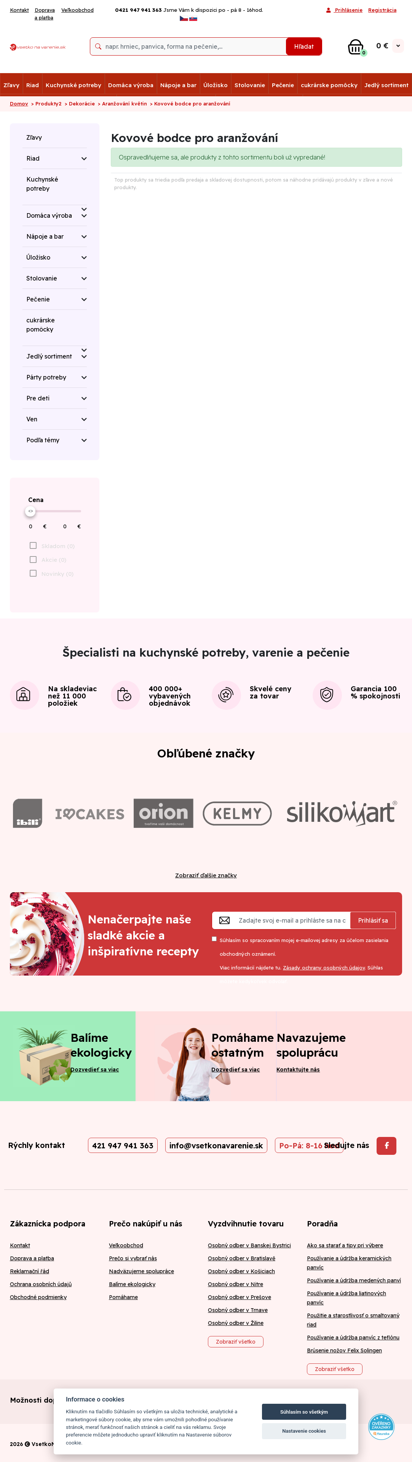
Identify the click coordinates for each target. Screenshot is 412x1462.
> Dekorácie (80, 103)
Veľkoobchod (77, 10)
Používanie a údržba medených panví (354, 1280)
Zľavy (11, 85)
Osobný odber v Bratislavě (241, 1258)
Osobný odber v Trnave (238, 1310)
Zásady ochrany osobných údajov (324, 968)
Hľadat (304, 46)
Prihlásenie (344, 10)
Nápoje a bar (178, 85)
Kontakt (19, 10)
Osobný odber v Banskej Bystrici (249, 1245)
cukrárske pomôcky (329, 85)
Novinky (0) (57, 573)
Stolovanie (250, 85)
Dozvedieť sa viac (94, 1069)
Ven (31, 419)
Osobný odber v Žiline (235, 1323)
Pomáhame (123, 1297)
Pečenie (283, 85)
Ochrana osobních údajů (41, 1284)
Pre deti (38, 398)
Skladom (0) (58, 546)
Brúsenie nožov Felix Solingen (344, 1350)
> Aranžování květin (122, 103)
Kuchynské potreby (73, 85)
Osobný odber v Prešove (239, 1297)
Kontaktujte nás (298, 1069)
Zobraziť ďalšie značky (206, 875)
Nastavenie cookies (304, 1431)
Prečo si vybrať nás (133, 1258)
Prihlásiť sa (373, 920)
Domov (19, 103)
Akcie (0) (54, 559)
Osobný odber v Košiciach (241, 1271)
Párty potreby (46, 377)
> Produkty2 (46, 103)
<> (30, 510)
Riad (32, 85)
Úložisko (215, 85)
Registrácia (382, 10)
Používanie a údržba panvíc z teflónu (353, 1337)
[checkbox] (50, 573)
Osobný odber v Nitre (235, 1284)
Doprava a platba (45, 14)
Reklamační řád (29, 1271)
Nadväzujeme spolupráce (141, 1271)
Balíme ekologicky (132, 1284)
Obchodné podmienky (38, 1297)
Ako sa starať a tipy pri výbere (345, 1245)
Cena (35, 500)
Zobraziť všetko (236, 1341)
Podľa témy (42, 440)
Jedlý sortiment (386, 85)
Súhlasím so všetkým (304, 1412)
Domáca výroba (130, 85)
